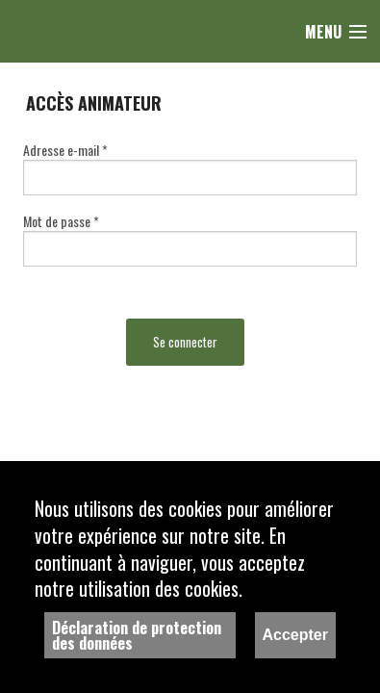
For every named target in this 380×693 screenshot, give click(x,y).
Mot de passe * (61, 221)
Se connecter (185, 341)
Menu (323, 31)
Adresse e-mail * (65, 150)
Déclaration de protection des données (136, 635)
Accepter (295, 635)
